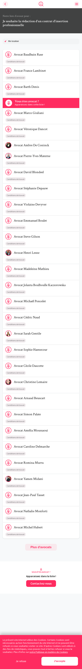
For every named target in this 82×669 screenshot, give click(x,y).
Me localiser (13, 41)
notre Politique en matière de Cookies (49, 652)
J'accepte (59, 661)
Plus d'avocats (41, 547)
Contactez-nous (41, 583)
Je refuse (21, 661)
